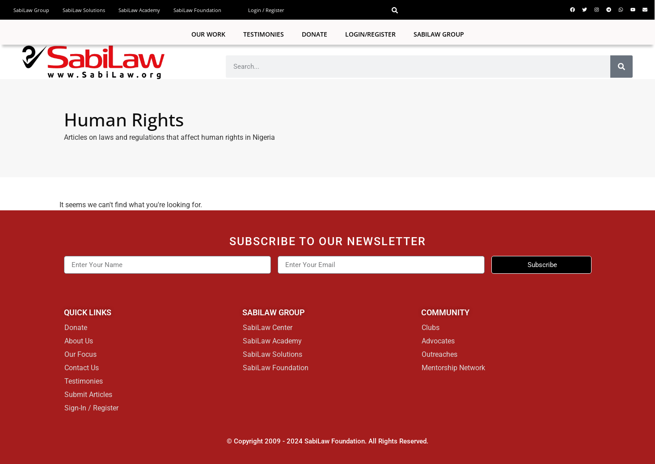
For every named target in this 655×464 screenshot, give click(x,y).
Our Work (208, 34)
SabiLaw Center (267, 327)
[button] (395, 10)
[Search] (621, 66)
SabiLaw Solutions (84, 10)
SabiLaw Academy (139, 10)
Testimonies (263, 34)
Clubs (430, 327)
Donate (314, 34)
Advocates (438, 341)
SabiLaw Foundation (197, 10)
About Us (78, 341)
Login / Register (266, 10)
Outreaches (439, 354)
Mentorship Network (453, 368)
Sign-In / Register (91, 408)
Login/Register (370, 34)
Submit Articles (88, 394)
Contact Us (81, 368)
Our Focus (80, 354)
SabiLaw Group (31, 10)
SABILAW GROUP (439, 34)
